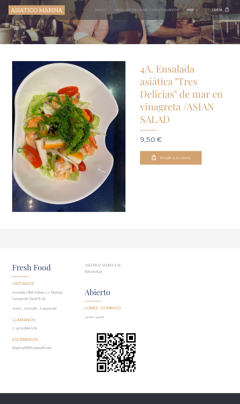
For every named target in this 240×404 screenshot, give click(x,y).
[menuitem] (86, 10)
